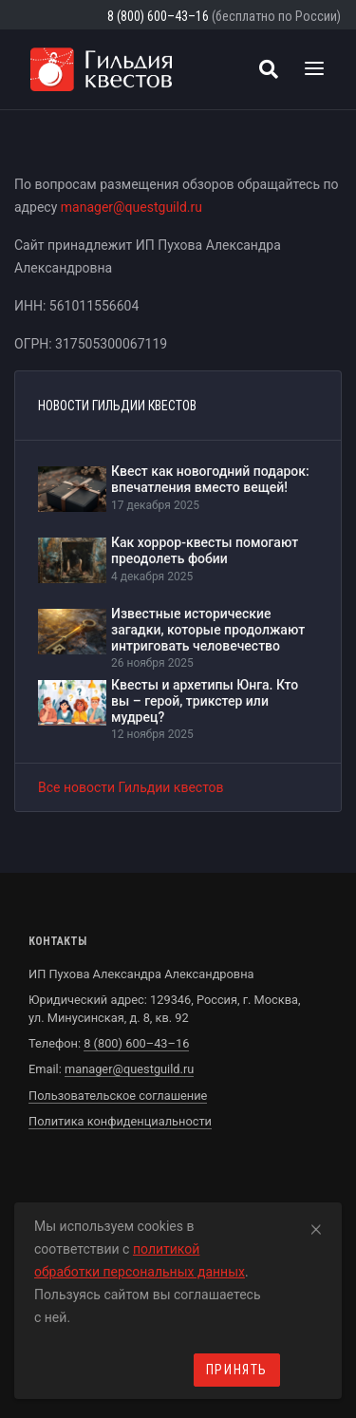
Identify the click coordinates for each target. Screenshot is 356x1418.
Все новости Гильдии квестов (131, 787)
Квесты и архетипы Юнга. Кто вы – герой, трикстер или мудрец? (204, 701)
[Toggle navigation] (314, 69)
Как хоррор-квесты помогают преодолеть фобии (204, 550)
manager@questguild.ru (131, 207)
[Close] (316, 1226)
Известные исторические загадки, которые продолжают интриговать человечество (208, 629)
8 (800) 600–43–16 (158, 16)
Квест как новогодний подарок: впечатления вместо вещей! (210, 479)
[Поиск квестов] (268, 69)
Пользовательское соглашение (117, 1095)
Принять (237, 1369)
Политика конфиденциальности (120, 1121)
